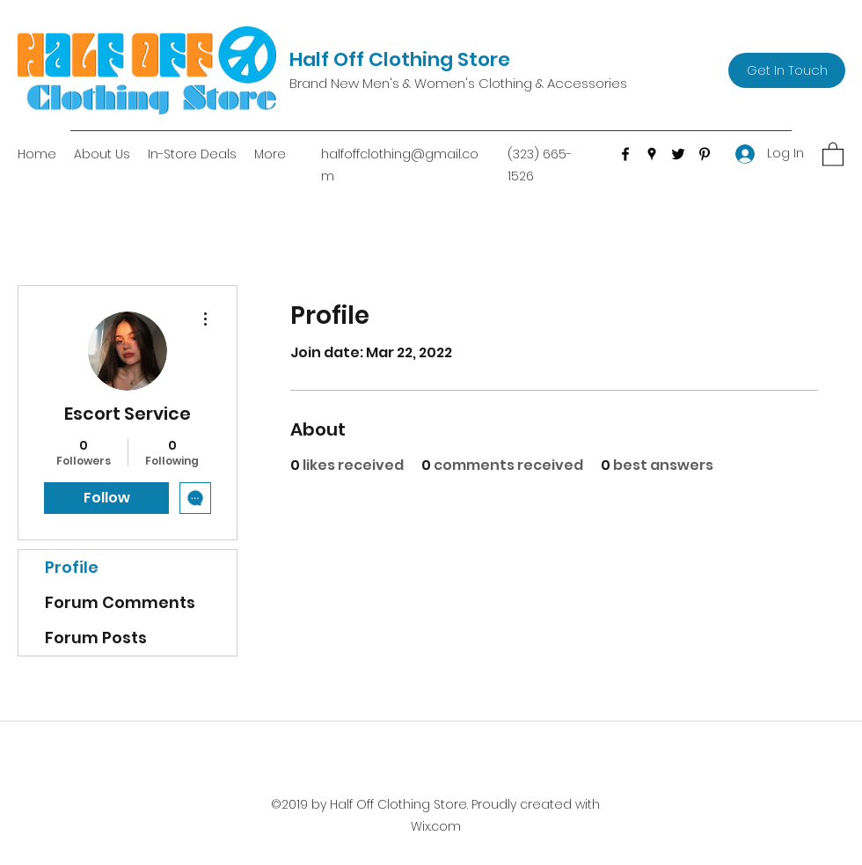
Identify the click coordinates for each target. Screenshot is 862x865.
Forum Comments (120, 602)
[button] (833, 153)
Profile (72, 567)
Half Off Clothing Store (399, 59)
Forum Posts (96, 638)
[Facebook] (625, 154)
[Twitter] (678, 154)
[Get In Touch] (786, 70)
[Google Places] (652, 154)
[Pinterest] (704, 154)
